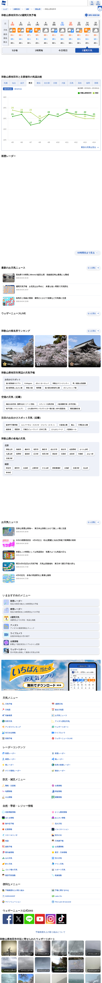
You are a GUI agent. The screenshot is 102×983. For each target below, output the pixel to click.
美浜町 (54, 454)
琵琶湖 (17, 429)
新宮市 (17, 468)
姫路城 (8, 429)
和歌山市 (9, 449)
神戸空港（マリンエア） (15, 409)
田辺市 (8, 468)
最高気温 (8, 89)
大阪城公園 (63, 425)
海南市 (18, 449)
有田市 (35, 449)
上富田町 (35, 468)
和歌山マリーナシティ (61, 383)
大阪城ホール (71, 429)
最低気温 (18, 89)
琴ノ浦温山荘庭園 (79, 383)
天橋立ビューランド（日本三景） (35, 429)
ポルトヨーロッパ (42, 383)
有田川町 (45, 454)
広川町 (35, 454)
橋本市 (27, 449)
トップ (5, 9)
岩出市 (63, 449)
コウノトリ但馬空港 (46, 404)
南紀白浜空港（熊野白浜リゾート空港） (20, 404)
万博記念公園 (83, 425)
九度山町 (9, 454)
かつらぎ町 (84, 449)
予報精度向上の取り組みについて (50, 932)
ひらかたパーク (57, 429)
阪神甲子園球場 (11, 425)
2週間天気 (17, 9)
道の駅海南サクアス (13, 383)
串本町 (8, 473)
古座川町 (76, 468)
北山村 (85, 468)
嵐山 (72, 425)
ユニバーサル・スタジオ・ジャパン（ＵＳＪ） (38, 425)
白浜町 (25, 468)
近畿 (27, 9)
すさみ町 (45, 468)
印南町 (80, 454)
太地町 (66, 468)
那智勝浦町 (56, 468)
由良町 (72, 454)
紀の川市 (54, 449)
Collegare (28, 383)
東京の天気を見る (90, 147)
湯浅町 (27, 454)
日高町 (63, 454)
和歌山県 (37, 9)
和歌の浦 (29, 388)
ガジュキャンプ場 (69, 388)
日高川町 (9, 458)
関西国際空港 (75, 409)
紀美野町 (73, 449)
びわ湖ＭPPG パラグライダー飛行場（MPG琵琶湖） (47, 409)
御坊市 (44, 449)
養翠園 (38, 388)
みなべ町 (90, 454)
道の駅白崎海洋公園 (52, 388)
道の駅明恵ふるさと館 (14, 388)
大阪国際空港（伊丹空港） (67, 404)
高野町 (18, 454)
